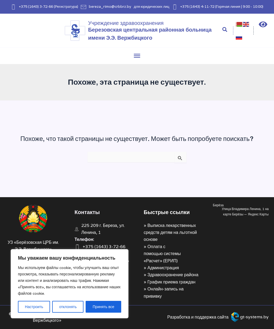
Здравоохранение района (172, 275)
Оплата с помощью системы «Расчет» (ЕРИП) (162, 254)
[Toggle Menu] (137, 56)
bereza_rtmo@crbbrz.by (110, 6)
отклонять (68, 306)
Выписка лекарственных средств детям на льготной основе (170, 232)
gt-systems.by (254, 317)
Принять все (103, 306)
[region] (69, 283)
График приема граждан (171, 282)
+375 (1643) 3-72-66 (36, 6)
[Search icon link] (225, 30)
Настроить (34, 306)
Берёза (218, 205)
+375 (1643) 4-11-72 (197, 6)
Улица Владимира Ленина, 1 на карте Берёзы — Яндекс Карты (245, 211)
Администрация (163, 268)
